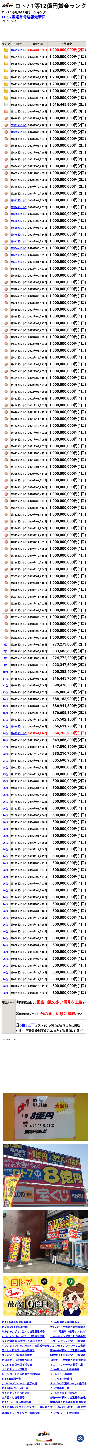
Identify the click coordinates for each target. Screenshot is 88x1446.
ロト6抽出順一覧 (11, 1378)
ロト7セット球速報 (61, 1378)
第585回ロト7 (19, 214)
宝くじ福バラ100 (60, 1406)
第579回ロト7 (19, 234)
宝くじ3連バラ (10, 1406)
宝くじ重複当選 (79, 1406)
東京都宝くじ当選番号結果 (17, 1355)
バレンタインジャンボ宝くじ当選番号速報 (26, 1345)
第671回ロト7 (19, 50)
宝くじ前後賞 (9, 1341)
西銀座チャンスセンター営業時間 (21, 1413)
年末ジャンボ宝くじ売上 (31, 1341)
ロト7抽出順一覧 (59, 1388)
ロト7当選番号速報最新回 (23, 17)
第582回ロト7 (19, 220)
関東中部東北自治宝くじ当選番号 (69, 1355)
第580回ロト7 (19, 227)
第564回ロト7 (19, 248)
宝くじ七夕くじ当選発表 (15, 1392)
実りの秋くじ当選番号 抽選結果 (68, 1402)
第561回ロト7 (19, 255)
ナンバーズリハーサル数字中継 (19, 1383)
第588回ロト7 (19, 726)
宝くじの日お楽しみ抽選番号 (18, 1350)
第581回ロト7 (19, 125)
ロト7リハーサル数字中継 (64, 1413)
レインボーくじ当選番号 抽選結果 (21, 1374)
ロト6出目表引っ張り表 (63, 1392)
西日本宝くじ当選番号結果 (17, 1359)
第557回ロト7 (19, 262)
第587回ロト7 (19, 200)
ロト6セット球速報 (61, 1374)
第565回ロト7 (19, 132)
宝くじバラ (25, 1406)
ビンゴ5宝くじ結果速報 (15, 1326)
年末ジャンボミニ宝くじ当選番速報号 (23, 1331)
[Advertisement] (44, 30)
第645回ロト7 (19, 733)
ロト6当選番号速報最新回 (64, 1322)
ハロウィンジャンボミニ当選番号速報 (23, 1336)
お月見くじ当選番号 (13, 1397)
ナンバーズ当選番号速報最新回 (67, 1326)
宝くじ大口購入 (41, 1406)
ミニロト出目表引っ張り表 (17, 1364)
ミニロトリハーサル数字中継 (66, 1364)
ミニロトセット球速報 (14, 1369)
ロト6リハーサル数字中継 (64, 1369)
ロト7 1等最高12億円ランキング (68, 1331)
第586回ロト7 (19, 207)
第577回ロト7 (19, 241)
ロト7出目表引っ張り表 (15, 1388)
